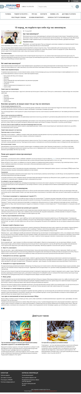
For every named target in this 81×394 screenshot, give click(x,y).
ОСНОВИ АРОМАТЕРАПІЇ (36, 17)
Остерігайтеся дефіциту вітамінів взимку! (55, 342)
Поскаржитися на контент (38, 391)
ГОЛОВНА (8, 14)
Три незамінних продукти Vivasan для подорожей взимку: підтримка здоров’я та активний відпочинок (19, 343)
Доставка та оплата (6, 377)
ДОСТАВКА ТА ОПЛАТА (69, 14)
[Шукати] (72, 6)
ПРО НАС (34, 14)
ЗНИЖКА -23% (54, 14)
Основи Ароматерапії (27, 375)
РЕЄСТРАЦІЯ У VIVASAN (18, 17)
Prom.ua (48, 389)
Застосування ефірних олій (29, 377)
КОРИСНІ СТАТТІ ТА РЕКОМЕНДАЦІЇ (59, 17)
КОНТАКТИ (43, 14)
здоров (54, 158)
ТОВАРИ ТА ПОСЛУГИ (20, 14)
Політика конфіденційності (8, 382)
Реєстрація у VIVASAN (6, 379)
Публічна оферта (5, 375)
